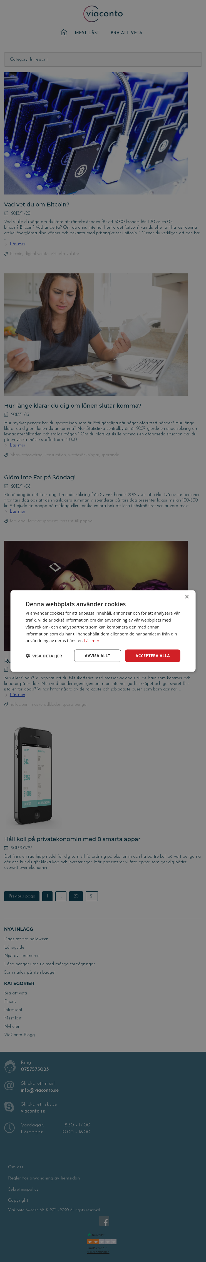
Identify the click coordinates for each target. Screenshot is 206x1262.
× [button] (187, 597)
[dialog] (103, 631)
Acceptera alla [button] (153, 655)
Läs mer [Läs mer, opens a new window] (92, 640)
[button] (44, 655)
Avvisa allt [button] (97, 655)
